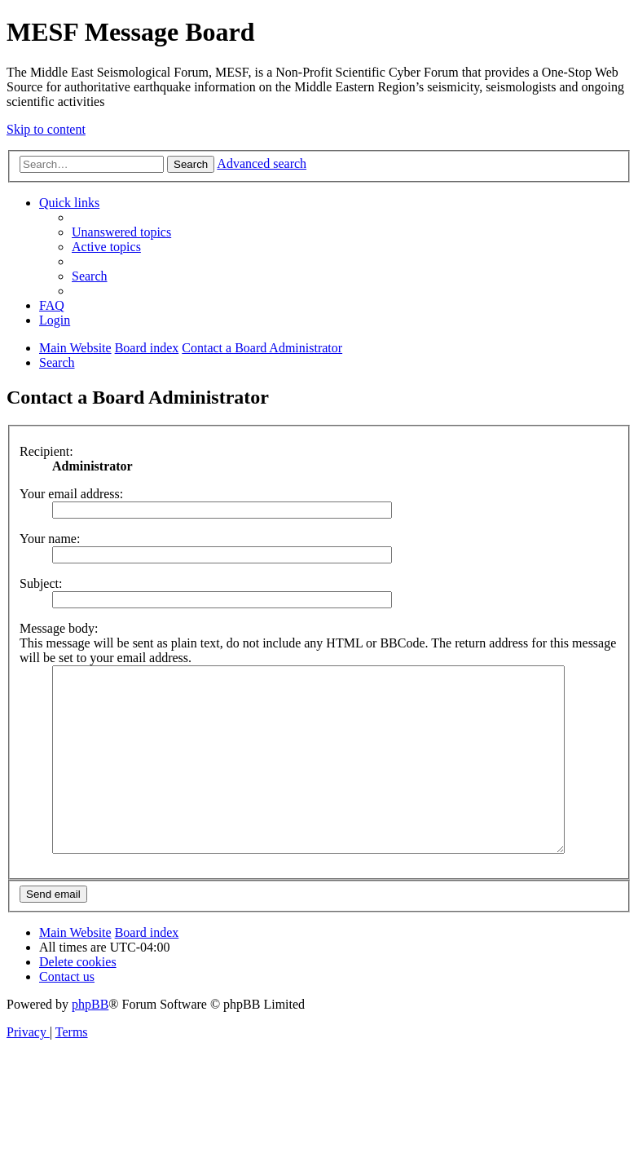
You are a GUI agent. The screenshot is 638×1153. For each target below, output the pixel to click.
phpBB (90, 1041)
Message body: (59, 628)
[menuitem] (121, 232)
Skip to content (46, 129)
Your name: (50, 539)
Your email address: (71, 494)
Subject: (41, 583)
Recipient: (46, 451)
